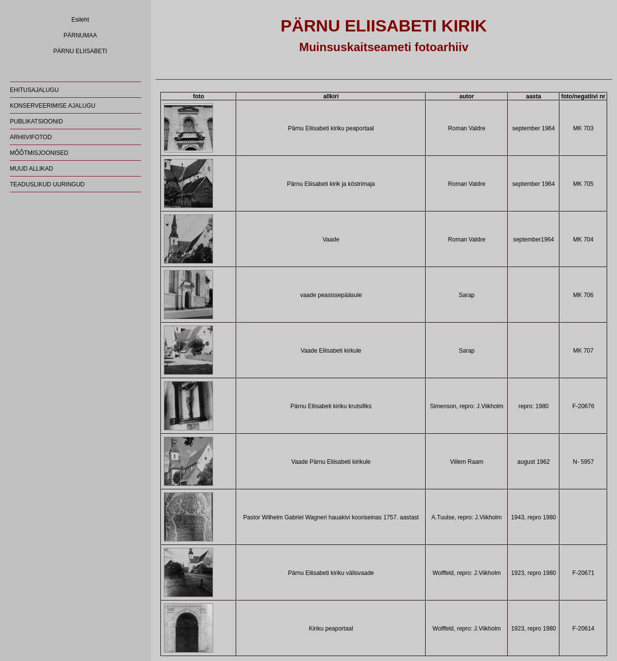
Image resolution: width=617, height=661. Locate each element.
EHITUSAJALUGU (34, 90)
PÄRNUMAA (80, 35)
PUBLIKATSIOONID (36, 121)
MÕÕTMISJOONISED (39, 153)
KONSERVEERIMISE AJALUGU (52, 105)
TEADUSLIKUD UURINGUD (47, 184)
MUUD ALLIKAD (31, 168)
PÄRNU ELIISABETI (80, 51)
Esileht (80, 19)
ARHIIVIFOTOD (31, 137)
